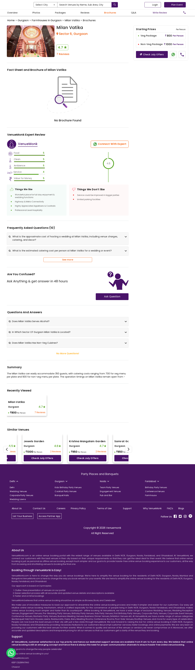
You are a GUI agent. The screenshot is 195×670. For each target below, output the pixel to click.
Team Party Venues (109, 487)
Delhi (12, 487)
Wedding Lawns (18, 499)
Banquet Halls (62, 495)
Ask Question (112, 296)
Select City (59, 4)
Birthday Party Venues (156, 487)
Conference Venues (155, 491)
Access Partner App (49, 516)
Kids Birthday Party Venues (68, 487)
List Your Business (22, 516)
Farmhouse (151, 495)
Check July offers (42, 458)
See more (67, 259)
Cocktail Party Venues (66, 491)
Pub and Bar (106, 495)
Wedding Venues (18, 491)
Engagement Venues (110, 491)
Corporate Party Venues (21, 495)
